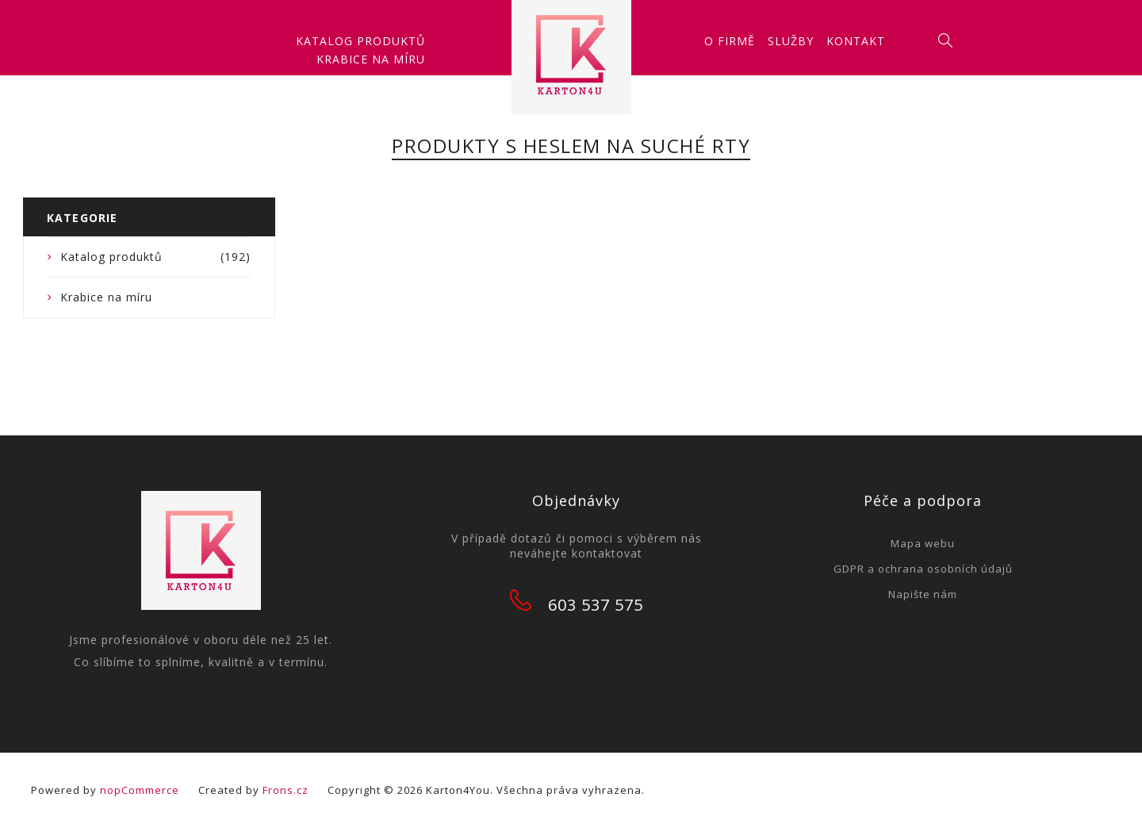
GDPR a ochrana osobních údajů (923, 569)
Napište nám (922, 594)
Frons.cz (285, 790)
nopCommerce (139, 790)
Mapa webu (923, 543)
